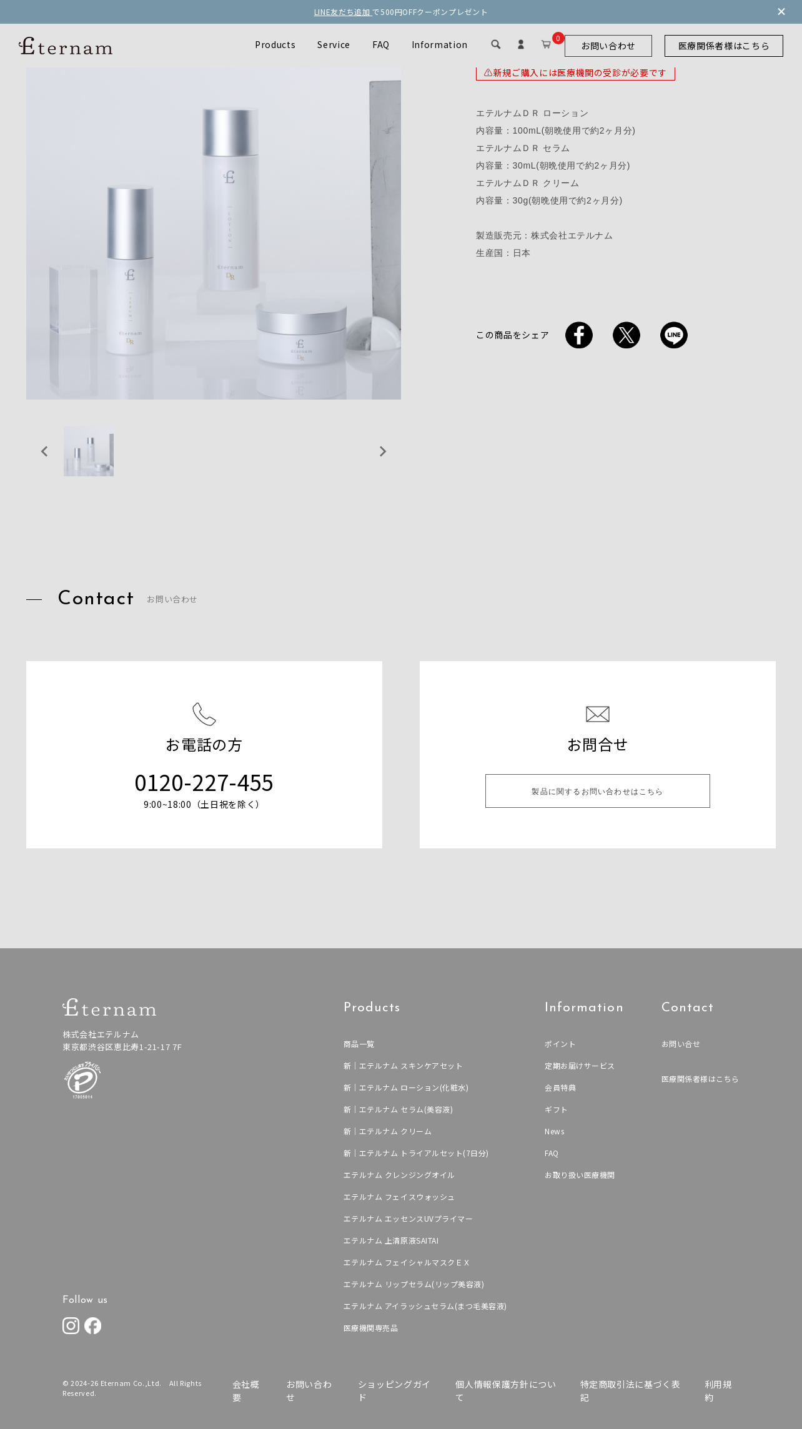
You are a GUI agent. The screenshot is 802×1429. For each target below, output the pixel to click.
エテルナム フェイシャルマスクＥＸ (405, 1262)
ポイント (560, 1043)
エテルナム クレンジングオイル (397, 1174)
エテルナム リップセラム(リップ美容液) (412, 1284)
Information (440, 44)
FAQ (381, 44)
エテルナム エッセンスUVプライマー (406, 1218)
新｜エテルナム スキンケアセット (401, 1065)
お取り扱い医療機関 (579, 1174)
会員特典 (560, 1087)
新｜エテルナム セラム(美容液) (396, 1109)
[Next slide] (382, 451)
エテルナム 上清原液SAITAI (389, 1240)
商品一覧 (357, 1043)
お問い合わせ (608, 45)
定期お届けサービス (579, 1065)
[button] (89, 451)
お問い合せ (680, 1043)
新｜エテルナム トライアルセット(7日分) (414, 1152)
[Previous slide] (44, 451)
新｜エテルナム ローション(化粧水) (404, 1087)
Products (275, 44)
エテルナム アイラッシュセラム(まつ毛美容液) (424, 1305)
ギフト (556, 1109)
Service (333, 44)
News (554, 1131)
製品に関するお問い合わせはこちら (597, 792)
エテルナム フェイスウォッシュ (397, 1196)
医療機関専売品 (369, 1327)
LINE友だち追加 (343, 11)
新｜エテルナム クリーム (385, 1131)
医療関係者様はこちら (724, 45)
